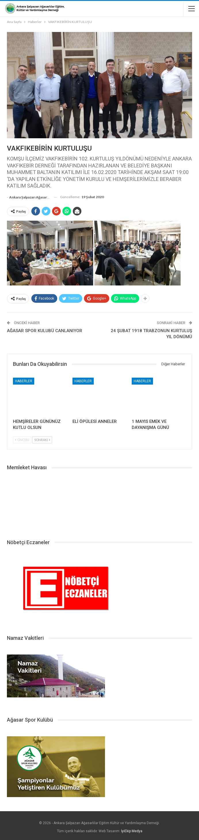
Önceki (22, 440)
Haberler (23, 381)
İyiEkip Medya (131, 831)
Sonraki (42, 440)
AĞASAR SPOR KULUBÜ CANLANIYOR (44, 330)
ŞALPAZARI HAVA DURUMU (99, 502)
